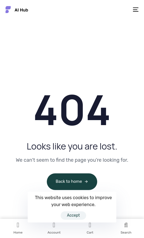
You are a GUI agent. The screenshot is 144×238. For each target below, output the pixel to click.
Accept (73, 215)
